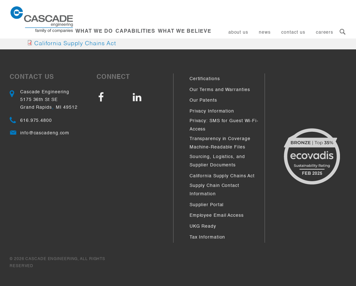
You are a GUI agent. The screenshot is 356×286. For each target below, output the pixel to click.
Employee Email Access (217, 215)
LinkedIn (148, 97)
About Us (238, 32)
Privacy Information (212, 111)
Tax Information (207, 237)
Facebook (114, 97)
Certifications (205, 79)
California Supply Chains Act (75, 43)
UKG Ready (203, 226)
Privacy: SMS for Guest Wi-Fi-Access (224, 125)
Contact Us (293, 32)
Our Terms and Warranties (220, 90)
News (265, 32)
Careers (324, 32)
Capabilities (135, 31)
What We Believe (184, 31)
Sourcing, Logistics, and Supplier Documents (217, 161)
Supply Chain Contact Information (214, 189)
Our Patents (203, 100)
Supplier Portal (207, 205)
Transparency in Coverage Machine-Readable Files (220, 143)
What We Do (94, 31)
